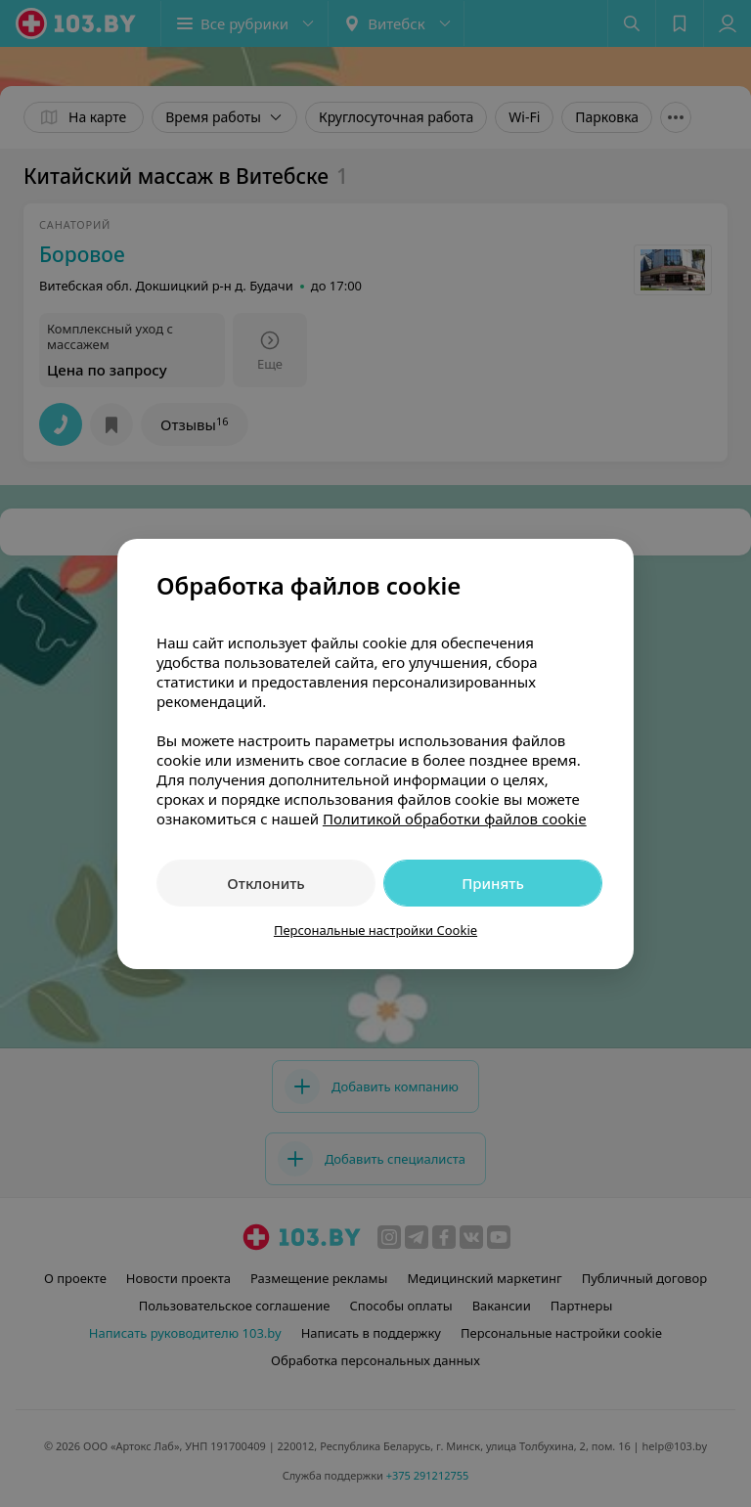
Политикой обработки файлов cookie (455, 818)
